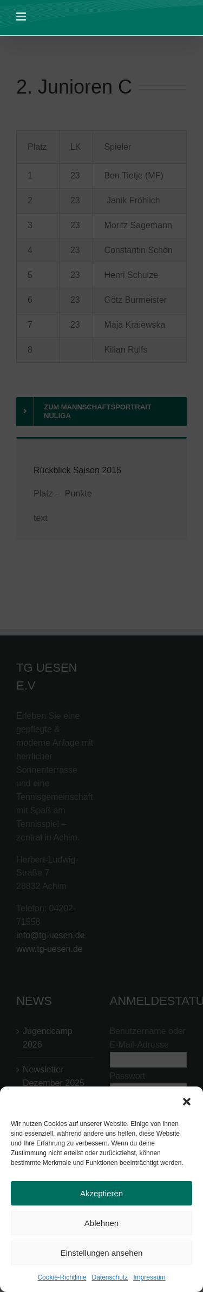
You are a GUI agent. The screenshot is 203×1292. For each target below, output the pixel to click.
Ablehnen (101, 1225)
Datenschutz (110, 1280)
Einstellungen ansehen (102, 1255)
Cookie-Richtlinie (61, 1280)
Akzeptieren (101, 1195)
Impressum (149, 1280)
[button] (186, 1103)
